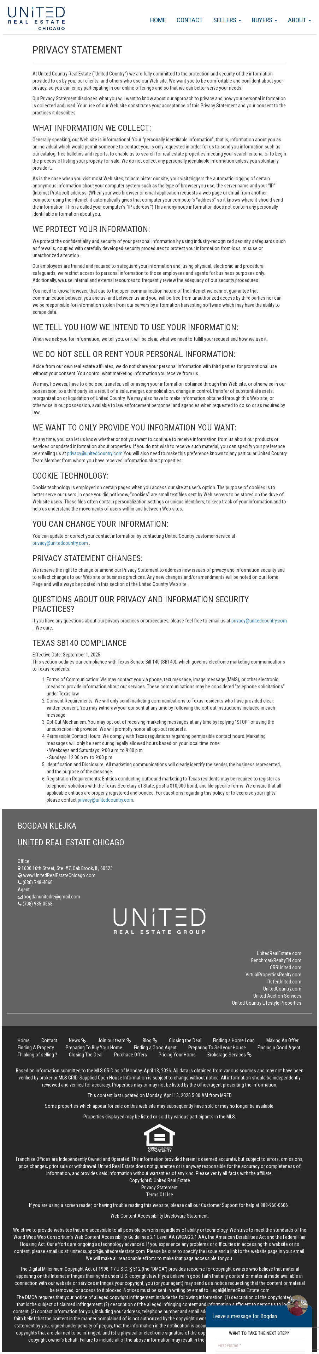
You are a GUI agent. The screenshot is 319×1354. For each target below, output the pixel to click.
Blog (150, 1040)
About (299, 20)
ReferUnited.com (284, 982)
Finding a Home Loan (234, 1040)
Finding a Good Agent (155, 1047)
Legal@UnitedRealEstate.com (240, 1290)
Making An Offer (282, 1040)
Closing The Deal (85, 1054)
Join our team (114, 1040)
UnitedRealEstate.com (279, 953)
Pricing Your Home (177, 1054)
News (77, 1040)
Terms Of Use (159, 1194)
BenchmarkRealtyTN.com (276, 960)
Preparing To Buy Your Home (94, 1047)
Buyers (264, 20)
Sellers (227, 20)
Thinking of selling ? (37, 1054)
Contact (190, 20)
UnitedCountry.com (282, 989)
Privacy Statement (159, 1187)
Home (158, 20)
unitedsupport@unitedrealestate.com (107, 1251)
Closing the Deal (185, 1040)
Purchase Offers (130, 1054)
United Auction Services (277, 996)
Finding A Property (36, 1047)
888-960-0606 (274, 1205)
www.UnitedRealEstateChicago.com (56, 875)
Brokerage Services (229, 1054)
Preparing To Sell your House (217, 1047)
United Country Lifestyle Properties (266, 1003)
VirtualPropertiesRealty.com (273, 974)
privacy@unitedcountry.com (95, 453)
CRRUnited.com (285, 967)
